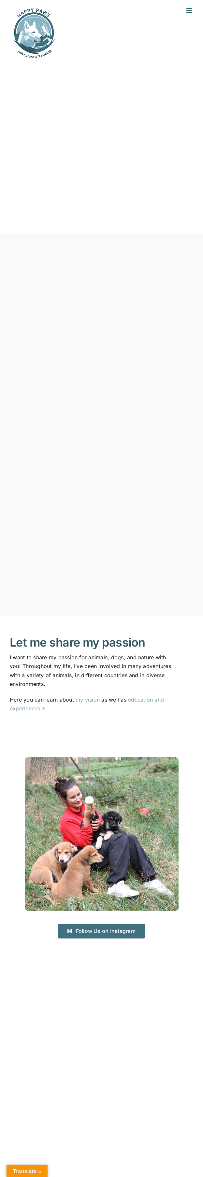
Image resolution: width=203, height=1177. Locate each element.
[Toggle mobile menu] (189, 10)
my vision (88, 699)
